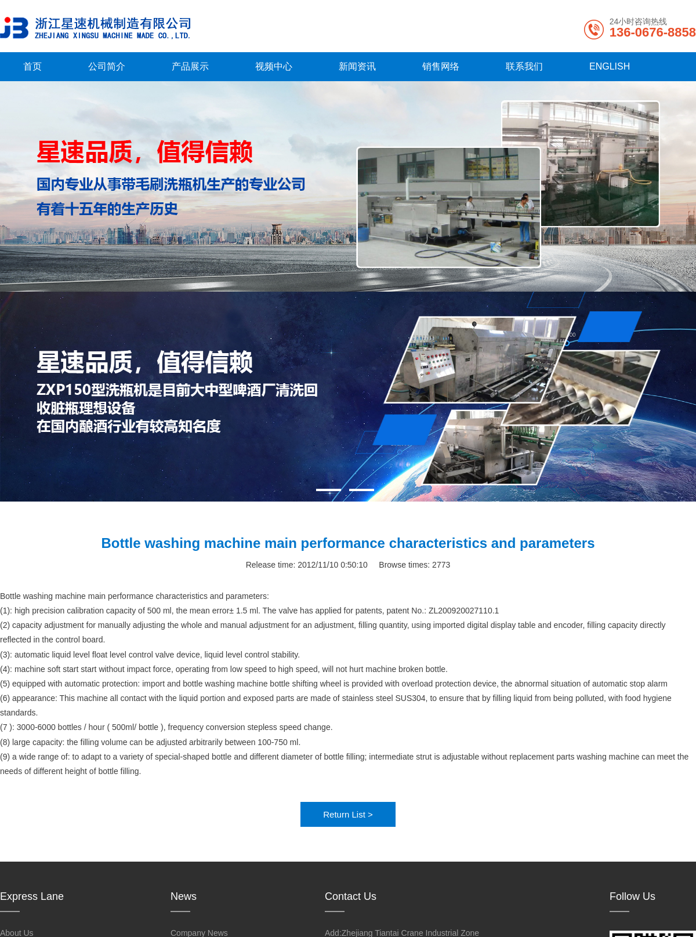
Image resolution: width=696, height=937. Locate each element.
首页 (32, 66)
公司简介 (106, 66)
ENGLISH (609, 66)
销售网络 (440, 66)
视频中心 (273, 66)
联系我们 (524, 66)
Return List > (347, 814)
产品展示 (190, 66)
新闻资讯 (357, 66)
